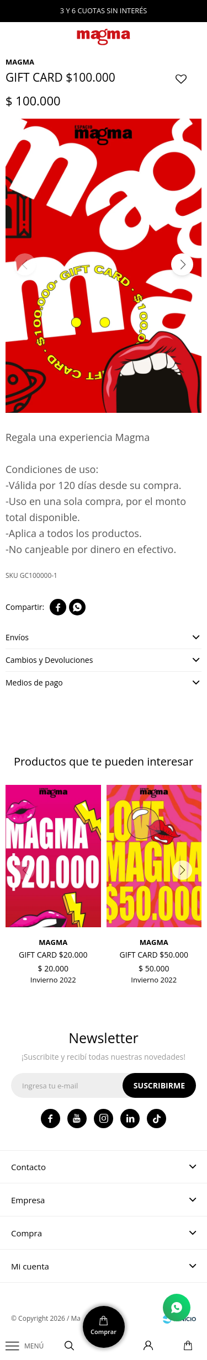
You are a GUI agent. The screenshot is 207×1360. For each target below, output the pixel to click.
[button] (182, 264)
